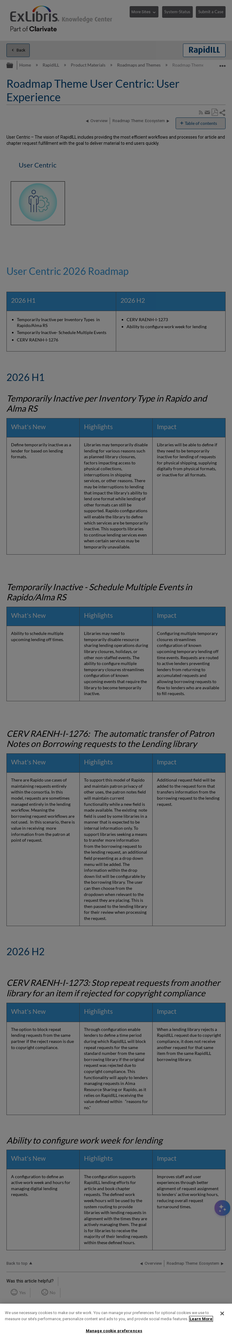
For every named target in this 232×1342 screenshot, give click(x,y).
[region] (116, 1323)
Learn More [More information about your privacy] (201, 1319)
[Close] (222, 1313)
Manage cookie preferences (114, 1331)
